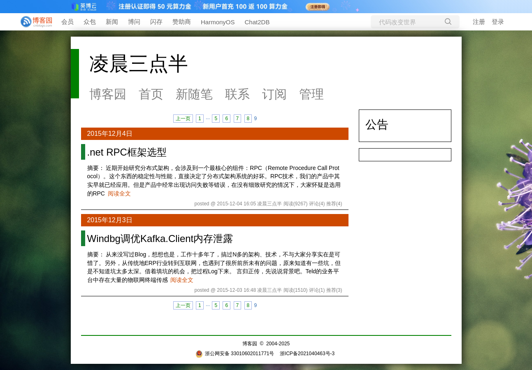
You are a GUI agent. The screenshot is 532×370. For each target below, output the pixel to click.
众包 (90, 21)
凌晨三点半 (138, 63)
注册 (479, 21)
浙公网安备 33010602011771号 (234, 353)
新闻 (112, 21)
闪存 (156, 21)
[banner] (32, 22)
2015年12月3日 (109, 219)
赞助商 (181, 21)
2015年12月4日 (109, 133)
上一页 (183, 118)
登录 (498, 21)
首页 (151, 94)
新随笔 (194, 94)
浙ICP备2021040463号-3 (307, 353)
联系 (237, 94)
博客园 (107, 94)
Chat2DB (257, 22)
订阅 (274, 94)
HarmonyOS (218, 22)
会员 (67, 21)
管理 (311, 94)
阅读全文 (119, 193)
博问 (134, 21)
